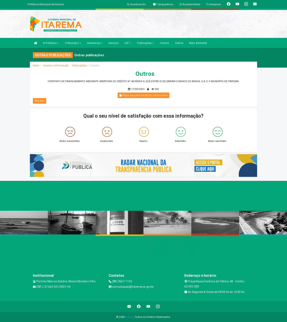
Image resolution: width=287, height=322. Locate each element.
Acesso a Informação (56, 65)
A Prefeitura (51, 42)
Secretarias (94, 42)
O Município (73, 42)
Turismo (164, 42)
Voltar (39, 100)
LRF (128, 42)
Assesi (129, 316)
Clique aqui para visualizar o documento (143, 95)
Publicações (145, 42)
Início (36, 65)
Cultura (179, 42)
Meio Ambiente (198, 42)
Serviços (113, 42)
